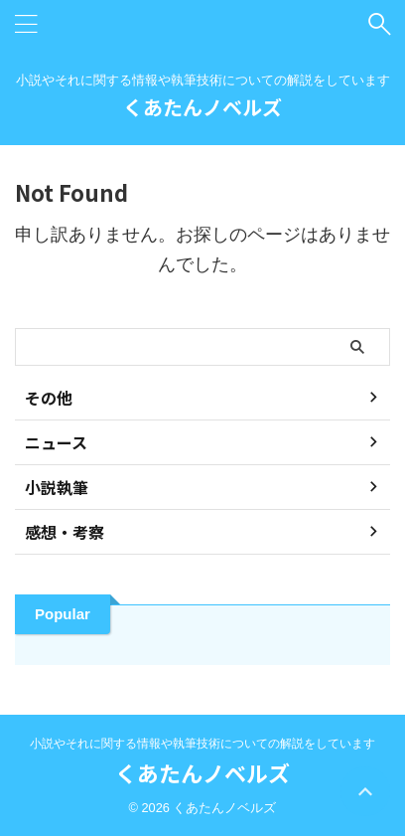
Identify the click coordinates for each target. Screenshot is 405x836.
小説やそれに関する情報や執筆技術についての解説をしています (202, 744)
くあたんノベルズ (202, 106)
